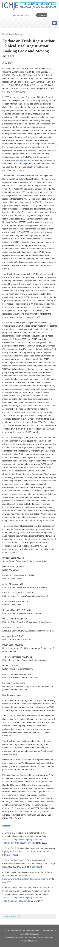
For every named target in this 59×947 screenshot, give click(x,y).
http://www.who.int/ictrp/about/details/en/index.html (25, 879)
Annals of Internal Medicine (36, 937)
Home (4, 34)
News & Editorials (12, 916)
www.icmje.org (19, 160)
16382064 (36, 867)
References (8, 825)
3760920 (13, 855)
